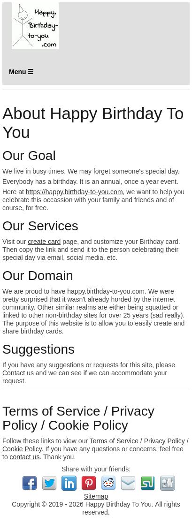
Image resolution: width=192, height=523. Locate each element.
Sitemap (96, 496)
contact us (25, 457)
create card (44, 241)
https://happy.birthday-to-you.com (74, 192)
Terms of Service (114, 441)
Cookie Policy (22, 449)
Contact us (18, 373)
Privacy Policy (164, 441)
